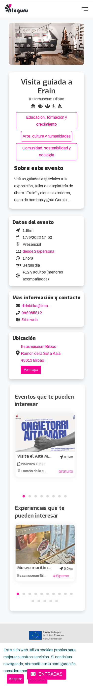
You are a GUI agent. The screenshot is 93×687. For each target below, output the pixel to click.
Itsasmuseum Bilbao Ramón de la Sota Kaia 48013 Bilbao (41, 353)
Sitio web (30, 320)
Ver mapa (31, 370)
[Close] (15, 679)
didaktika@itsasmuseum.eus (47, 306)
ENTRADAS (46, 674)
